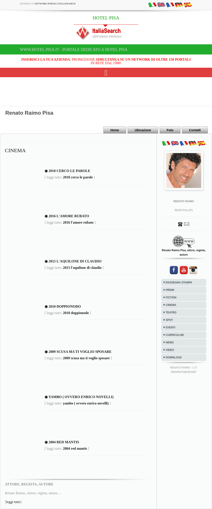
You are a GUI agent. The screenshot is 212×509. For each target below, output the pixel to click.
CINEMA (171, 305)
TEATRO (171, 312)
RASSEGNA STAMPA (179, 282)
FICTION (171, 297)
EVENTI (170, 327)
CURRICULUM (175, 335)
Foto (170, 130)
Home (114, 130)
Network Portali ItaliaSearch (55, 3)
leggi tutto (13, 502)
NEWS (170, 342)
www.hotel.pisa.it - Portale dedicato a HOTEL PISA (73, 49)
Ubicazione (143, 130)
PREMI (170, 290)
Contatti (195, 130)
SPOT (169, 320)
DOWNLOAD (174, 357)
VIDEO (170, 350)
